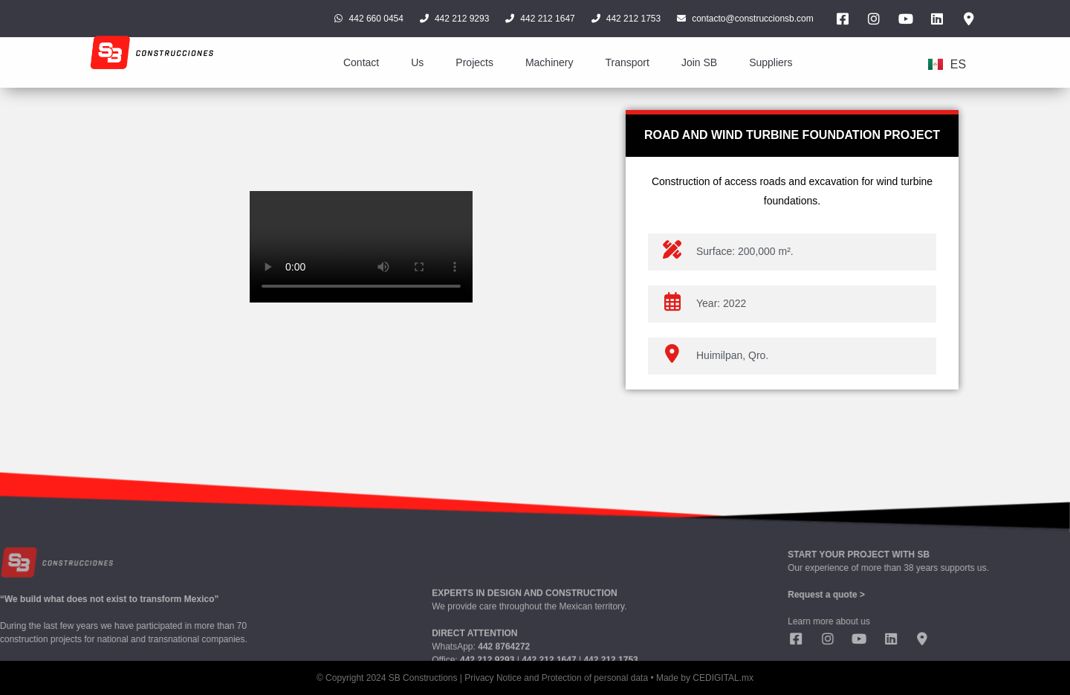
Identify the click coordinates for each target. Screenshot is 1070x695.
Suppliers (770, 62)
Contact (361, 62)
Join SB (699, 62)
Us (417, 62)
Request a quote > (940, 594)
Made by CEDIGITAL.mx (704, 678)
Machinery (549, 62)
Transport (627, 62)
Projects (474, 62)
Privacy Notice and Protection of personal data (556, 678)
